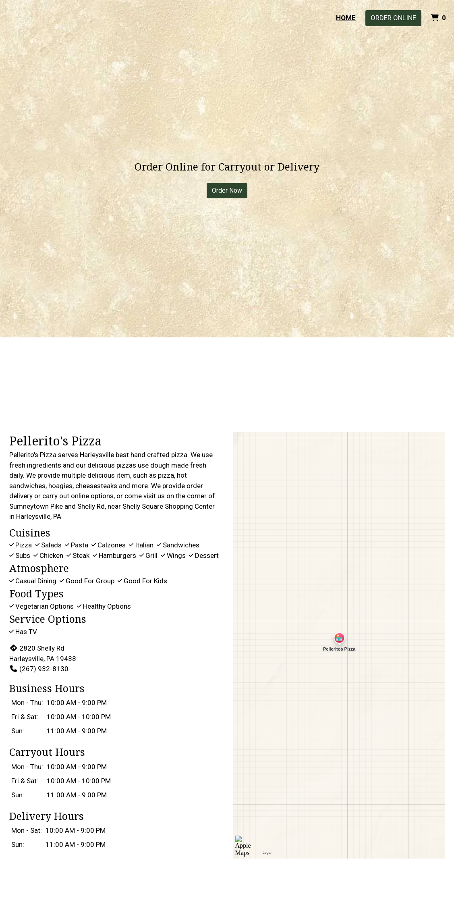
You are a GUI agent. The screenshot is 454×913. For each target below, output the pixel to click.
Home (346, 18)
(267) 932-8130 (38, 669)
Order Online (393, 18)
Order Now (227, 190)
